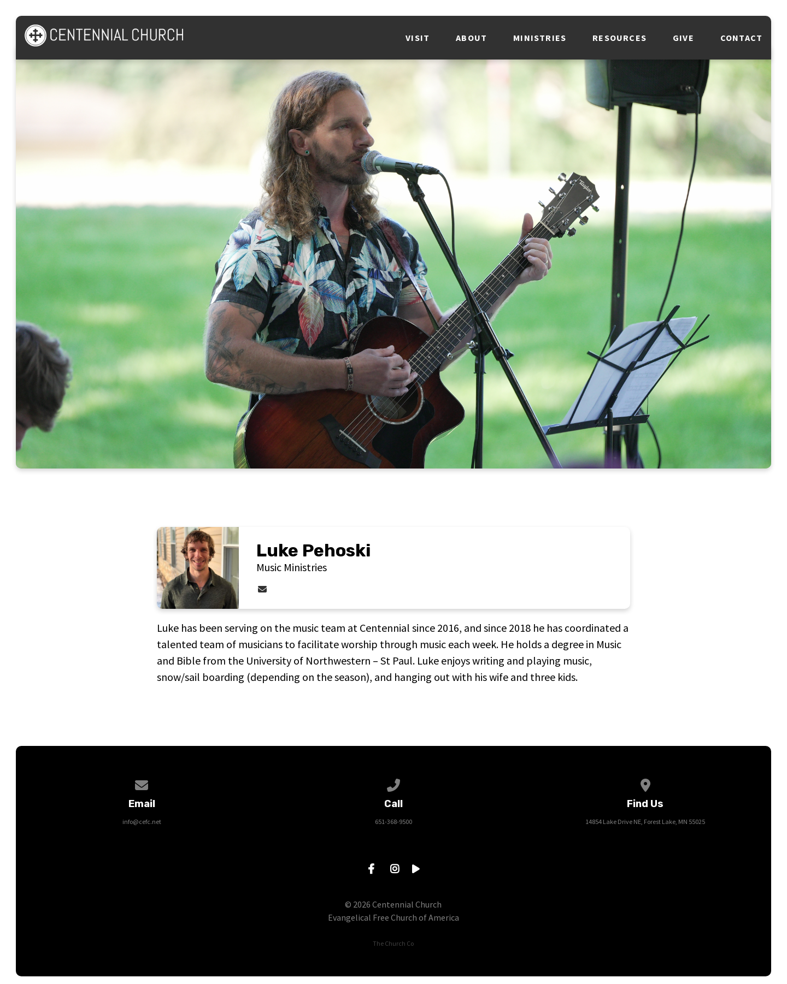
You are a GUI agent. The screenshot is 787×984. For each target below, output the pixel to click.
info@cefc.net (141, 821)
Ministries (539, 37)
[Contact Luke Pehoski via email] (262, 589)
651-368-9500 (393, 821)
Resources (619, 37)
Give (683, 37)
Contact (741, 37)
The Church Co (393, 943)
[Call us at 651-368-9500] (393, 783)
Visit (418, 37)
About (471, 37)
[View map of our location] (645, 783)
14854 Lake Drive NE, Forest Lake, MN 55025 (645, 821)
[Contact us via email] (141, 783)
